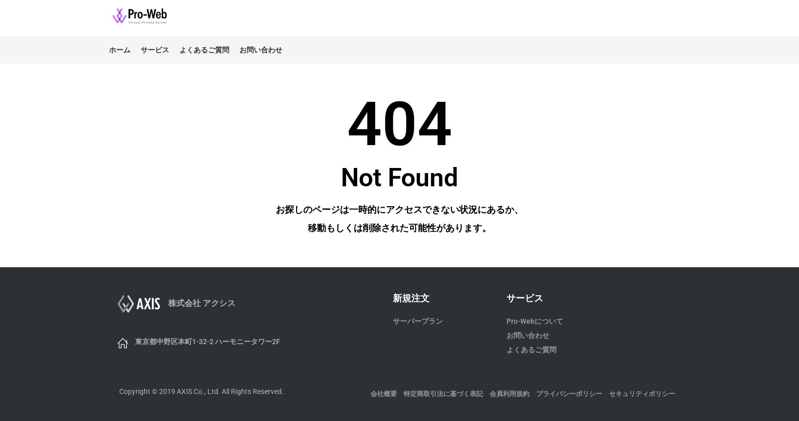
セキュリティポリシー (642, 394)
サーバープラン (418, 321)
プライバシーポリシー (569, 394)
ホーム (119, 50)
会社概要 (383, 394)
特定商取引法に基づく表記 (443, 394)
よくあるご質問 (204, 50)
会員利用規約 (509, 394)
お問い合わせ (260, 50)
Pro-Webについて (535, 321)
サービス (155, 50)
